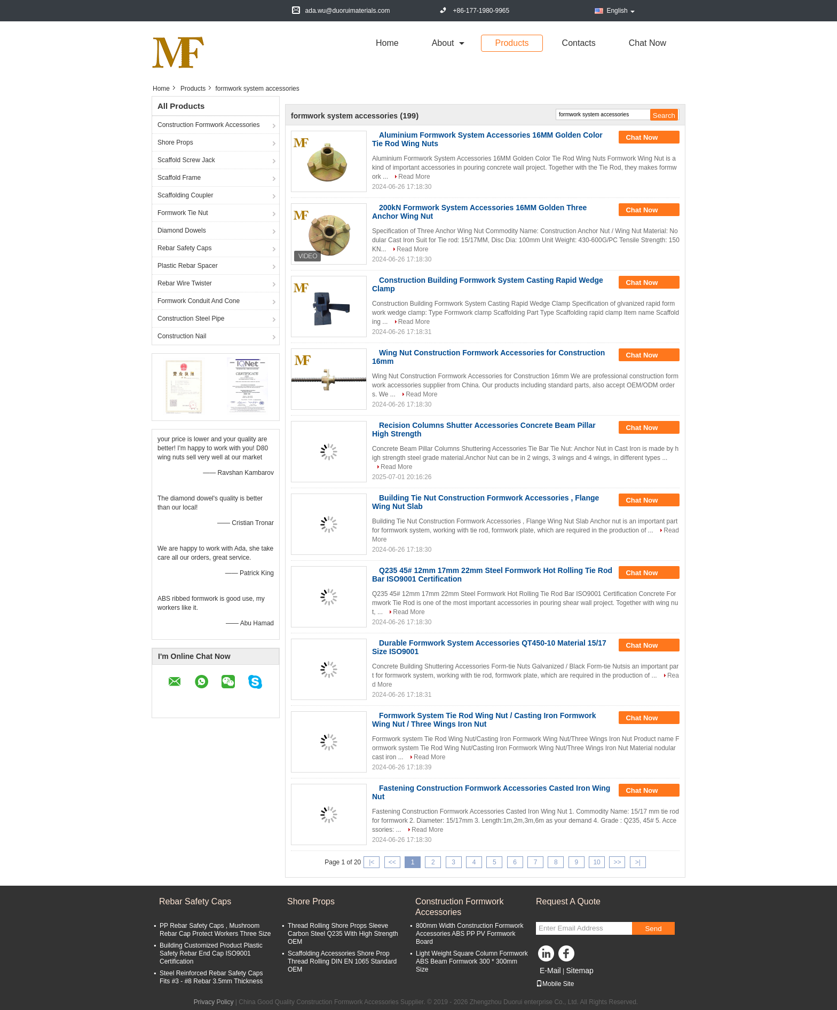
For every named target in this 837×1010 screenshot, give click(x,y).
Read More (414, 176)
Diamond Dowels (181, 230)
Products (511, 42)
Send (653, 929)
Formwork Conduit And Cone (198, 301)
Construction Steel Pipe (190, 318)
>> (617, 862)
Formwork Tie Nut (182, 213)
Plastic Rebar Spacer (187, 265)
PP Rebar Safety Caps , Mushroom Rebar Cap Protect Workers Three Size (215, 929)
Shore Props (175, 142)
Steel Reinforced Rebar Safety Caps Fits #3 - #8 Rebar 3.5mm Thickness (211, 977)
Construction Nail (181, 336)
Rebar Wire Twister (184, 283)
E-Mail (550, 970)
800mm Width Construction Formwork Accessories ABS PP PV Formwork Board (469, 933)
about (443, 42)
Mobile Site (555, 984)
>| (638, 862)
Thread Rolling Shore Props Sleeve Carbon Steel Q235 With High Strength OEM (343, 933)
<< (392, 862)
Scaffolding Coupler (185, 195)
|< (371, 862)
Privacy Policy (214, 1002)
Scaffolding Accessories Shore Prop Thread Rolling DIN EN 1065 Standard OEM (342, 961)
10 (596, 862)
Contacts (579, 42)
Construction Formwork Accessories (208, 125)
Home (387, 42)
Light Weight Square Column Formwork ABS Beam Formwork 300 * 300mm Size (472, 961)
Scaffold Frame (179, 177)
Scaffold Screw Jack (186, 160)
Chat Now (647, 42)
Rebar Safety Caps (184, 248)
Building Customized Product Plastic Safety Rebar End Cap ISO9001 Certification (211, 953)
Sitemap (579, 970)
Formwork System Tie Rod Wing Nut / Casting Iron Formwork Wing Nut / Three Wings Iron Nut (484, 719)
